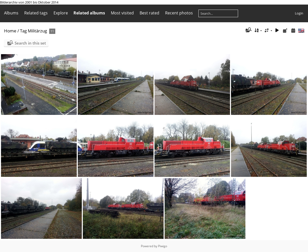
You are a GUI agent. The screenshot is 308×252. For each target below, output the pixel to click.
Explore (61, 13)
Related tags (36, 13)
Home (10, 31)
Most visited (122, 13)
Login (299, 13)
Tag (23, 31)
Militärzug (37, 31)
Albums (11, 13)
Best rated (149, 13)
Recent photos (179, 13)
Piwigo (162, 246)
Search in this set (30, 43)
